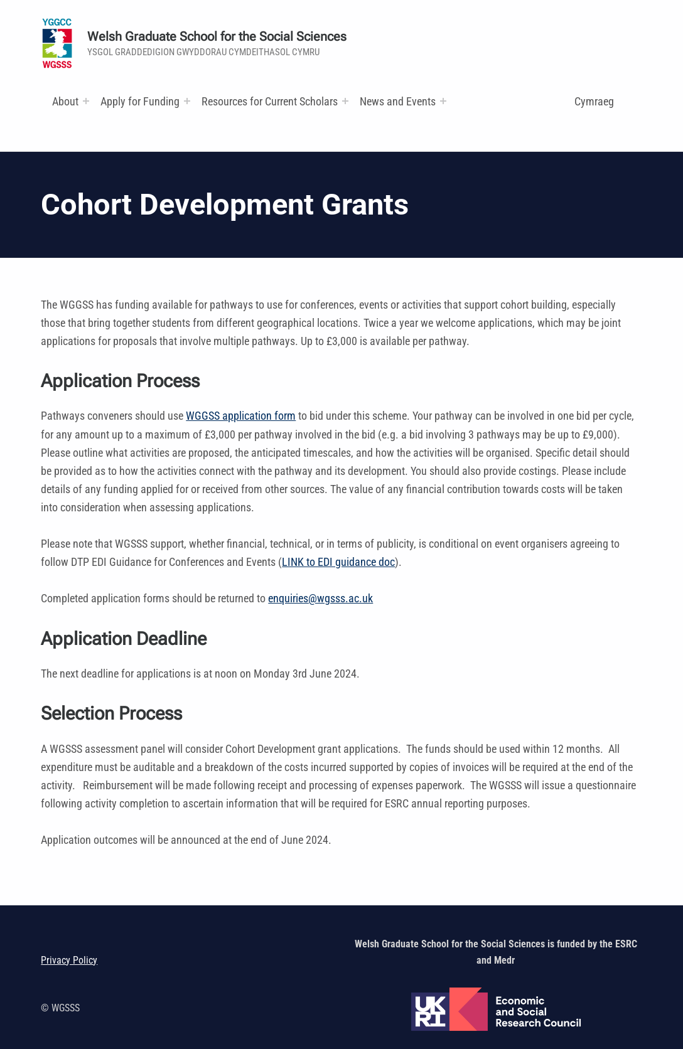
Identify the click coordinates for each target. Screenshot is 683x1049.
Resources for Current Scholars (270, 101)
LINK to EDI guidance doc (338, 561)
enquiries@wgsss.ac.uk (320, 598)
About (65, 101)
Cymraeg (594, 101)
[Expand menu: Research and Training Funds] (345, 101)
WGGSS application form (241, 415)
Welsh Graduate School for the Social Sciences (217, 36)
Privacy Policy (69, 960)
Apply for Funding (140, 101)
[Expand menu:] (86, 101)
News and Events (398, 101)
